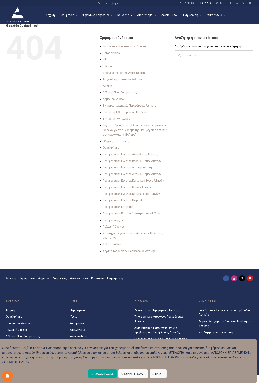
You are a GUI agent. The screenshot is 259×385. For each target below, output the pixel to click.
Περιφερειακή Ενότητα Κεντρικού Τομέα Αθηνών (133, 180)
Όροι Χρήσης (111, 147)
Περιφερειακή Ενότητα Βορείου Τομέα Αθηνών (132, 160)
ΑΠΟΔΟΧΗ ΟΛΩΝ (102, 373)
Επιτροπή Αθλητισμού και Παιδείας (125, 112)
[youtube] (250, 3)
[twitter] (243, 3)
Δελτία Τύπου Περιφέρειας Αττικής (156, 310)
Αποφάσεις (77, 323)
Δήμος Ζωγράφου (114, 99)
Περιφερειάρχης (113, 220)
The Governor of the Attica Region (124, 72)
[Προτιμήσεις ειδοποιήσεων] (7, 376)
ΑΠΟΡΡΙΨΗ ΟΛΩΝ (133, 373)
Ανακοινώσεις (79, 336)
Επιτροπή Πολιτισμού (116, 118)
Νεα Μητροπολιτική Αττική (216, 332)
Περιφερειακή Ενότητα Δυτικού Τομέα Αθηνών (132, 174)
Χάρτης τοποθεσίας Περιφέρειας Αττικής (129, 251)
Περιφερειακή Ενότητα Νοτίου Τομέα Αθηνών (131, 193)
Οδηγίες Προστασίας (116, 141)
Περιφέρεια (77, 310)
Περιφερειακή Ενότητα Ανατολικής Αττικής (130, 154)
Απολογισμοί (78, 329)
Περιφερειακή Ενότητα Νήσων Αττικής (127, 187)
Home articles (111, 53)
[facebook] (230, 3)
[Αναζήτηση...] (214, 55)
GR (218, 3)
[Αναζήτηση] (135, 3)
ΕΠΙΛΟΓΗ (158, 373)
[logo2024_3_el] (17, 8)
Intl (105, 59)
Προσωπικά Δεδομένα (19, 323)
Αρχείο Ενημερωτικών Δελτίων (122, 79)
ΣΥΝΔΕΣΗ (205, 3)
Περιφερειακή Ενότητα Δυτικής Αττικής (128, 167)
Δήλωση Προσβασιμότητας (120, 92)
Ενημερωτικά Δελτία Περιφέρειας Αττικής (129, 105)
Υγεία (73, 316)
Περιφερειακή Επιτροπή (118, 206)
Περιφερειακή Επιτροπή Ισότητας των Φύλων (131, 213)
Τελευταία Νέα (112, 244)
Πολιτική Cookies (114, 226)
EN (222, 3)
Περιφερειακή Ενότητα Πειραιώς (123, 200)
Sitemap (108, 66)
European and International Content (125, 46)
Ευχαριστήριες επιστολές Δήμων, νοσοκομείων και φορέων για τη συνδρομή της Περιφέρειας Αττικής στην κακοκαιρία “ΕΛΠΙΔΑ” (135, 130)
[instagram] (237, 3)
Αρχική (107, 85)
